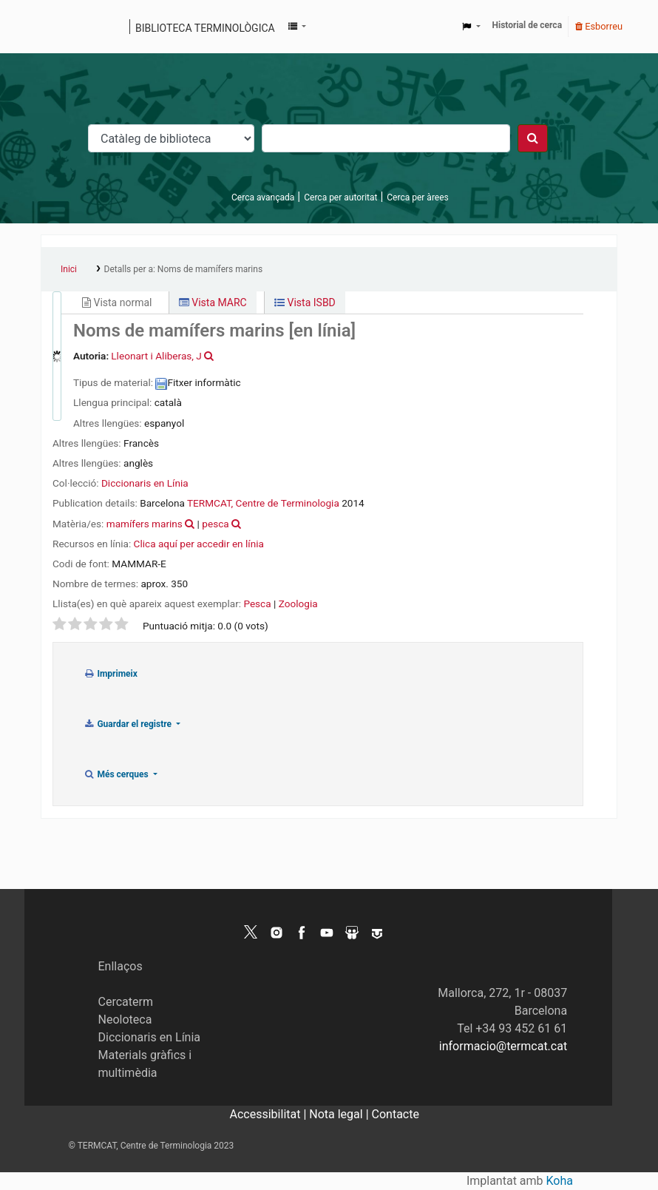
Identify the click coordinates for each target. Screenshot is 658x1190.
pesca (215, 524)
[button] (297, 26)
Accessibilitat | (270, 1114)
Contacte (395, 1114)
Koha (559, 1181)
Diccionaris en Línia (145, 483)
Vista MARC (213, 302)
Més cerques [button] (117, 774)
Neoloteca (125, 1019)
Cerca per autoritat (340, 197)
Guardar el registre (129, 724)
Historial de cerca (527, 25)
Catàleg (57, 26)
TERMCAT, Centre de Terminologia (263, 503)
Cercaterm (125, 1002)
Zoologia (298, 603)
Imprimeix (111, 674)
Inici (69, 269)
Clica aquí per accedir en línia (199, 544)
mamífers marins (144, 524)
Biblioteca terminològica (205, 28)
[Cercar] (533, 138)
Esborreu (599, 26)
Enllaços (120, 966)
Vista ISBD (305, 302)
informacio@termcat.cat (503, 1046)
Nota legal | (340, 1114)
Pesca (257, 603)
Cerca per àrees (417, 197)
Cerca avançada (262, 197)
